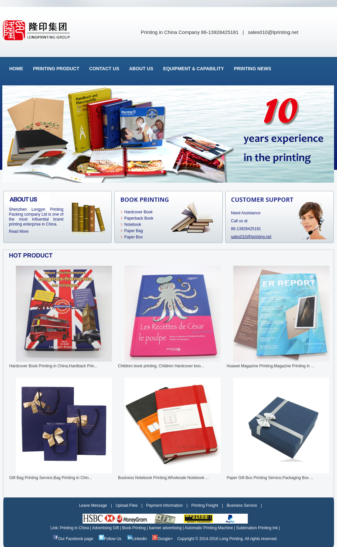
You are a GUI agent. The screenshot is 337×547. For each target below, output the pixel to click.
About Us (141, 68)
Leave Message (93, 505)
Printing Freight (204, 505)
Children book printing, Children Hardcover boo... (161, 366)
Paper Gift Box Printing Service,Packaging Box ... (270, 477)
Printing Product (56, 68)
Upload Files (127, 505)
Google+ (162, 538)
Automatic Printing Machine (210, 528)
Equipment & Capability (193, 68)
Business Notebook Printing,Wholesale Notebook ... (163, 477)
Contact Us (104, 68)
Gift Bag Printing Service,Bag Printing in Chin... (50, 477)
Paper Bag (133, 230)
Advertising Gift (107, 528)
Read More (18, 231)
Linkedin (137, 538)
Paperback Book (138, 218)
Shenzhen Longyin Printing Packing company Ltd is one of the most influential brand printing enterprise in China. (36, 217)
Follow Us (110, 538)
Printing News (252, 68)
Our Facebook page (73, 538)
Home (16, 68)
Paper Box (133, 237)
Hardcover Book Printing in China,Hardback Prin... (53, 366)
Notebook (132, 224)
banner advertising (167, 528)
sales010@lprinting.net (273, 32)
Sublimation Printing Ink (258, 528)
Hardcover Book (138, 212)
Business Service (242, 505)
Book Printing (135, 528)
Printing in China (76, 528)
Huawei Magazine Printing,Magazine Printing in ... (270, 366)
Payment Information (164, 505)
